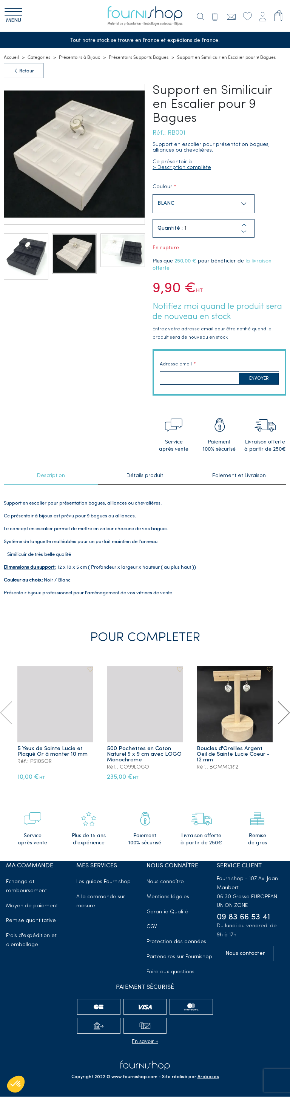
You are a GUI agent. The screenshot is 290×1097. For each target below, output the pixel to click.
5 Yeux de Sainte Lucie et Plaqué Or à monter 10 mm (52, 752)
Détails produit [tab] (144, 476)
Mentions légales (168, 897)
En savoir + (145, 1041)
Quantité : (170, 229)
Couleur (162, 187)
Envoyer (259, 379)
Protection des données (176, 942)
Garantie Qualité (167, 912)
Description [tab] (51, 476)
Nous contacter (245, 954)
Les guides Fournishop (103, 882)
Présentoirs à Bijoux (79, 57)
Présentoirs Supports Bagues (138, 57)
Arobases (208, 1077)
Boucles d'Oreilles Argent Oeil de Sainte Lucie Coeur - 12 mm (233, 754)
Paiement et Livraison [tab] (239, 476)
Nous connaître (165, 882)
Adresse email (176, 364)
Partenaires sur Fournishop (179, 957)
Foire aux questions (170, 972)
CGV (152, 927)
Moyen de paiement (32, 906)
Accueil (11, 57)
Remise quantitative (31, 921)
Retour (23, 71)
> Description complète (182, 168)
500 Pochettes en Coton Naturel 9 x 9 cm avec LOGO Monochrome (144, 754)
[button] (244, 232)
